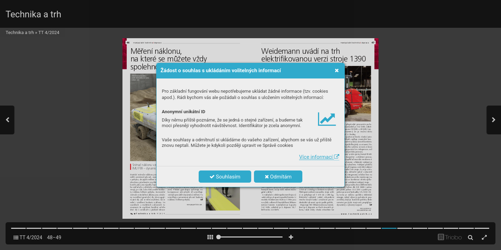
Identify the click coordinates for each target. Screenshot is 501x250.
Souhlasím (224, 177)
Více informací (319, 157)
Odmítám (278, 177)
